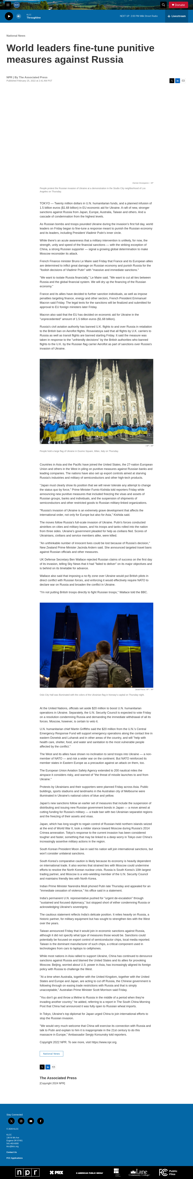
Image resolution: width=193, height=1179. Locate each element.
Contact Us (11, 1152)
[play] (9, 16)
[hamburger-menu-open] (8, 5)
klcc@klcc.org (12, 1146)
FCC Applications (14, 1158)
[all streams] (176, 16)
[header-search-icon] (163, 5)
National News (15, 35)
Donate (180, 5)
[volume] (18, 16)
